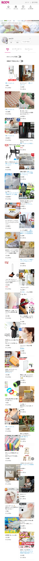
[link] (12, 73)
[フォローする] (26, 41)
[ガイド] (27, 2)
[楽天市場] (34, 2)
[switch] (19, 57)
